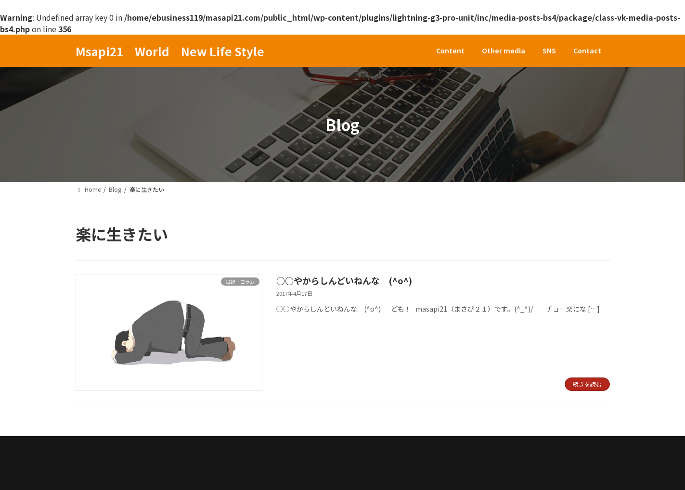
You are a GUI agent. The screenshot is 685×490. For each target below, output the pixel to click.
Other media (158, 446)
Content (100, 446)
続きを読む (587, 384)
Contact (250, 446)
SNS (207, 446)
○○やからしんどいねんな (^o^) (344, 280)
